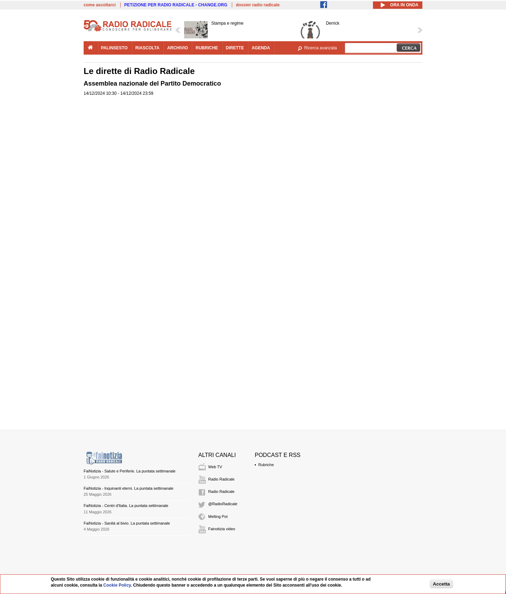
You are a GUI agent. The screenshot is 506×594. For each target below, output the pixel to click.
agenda (261, 47)
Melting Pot (218, 516)
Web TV (215, 467)
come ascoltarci (100, 4)
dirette (235, 47)
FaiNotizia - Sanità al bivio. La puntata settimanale (127, 523)
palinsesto (114, 47)
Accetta (441, 584)
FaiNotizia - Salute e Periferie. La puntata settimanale (129, 471)
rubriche (206, 47)
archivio (177, 47)
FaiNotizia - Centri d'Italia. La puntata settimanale (126, 505)
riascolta (147, 47)
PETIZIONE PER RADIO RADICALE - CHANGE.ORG (175, 4)
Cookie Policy (117, 585)
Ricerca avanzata (320, 47)
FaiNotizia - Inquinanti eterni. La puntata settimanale (128, 488)
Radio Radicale (221, 479)
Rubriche (266, 465)
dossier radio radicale (257, 4)
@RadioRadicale (222, 504)
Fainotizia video (221, 529)
